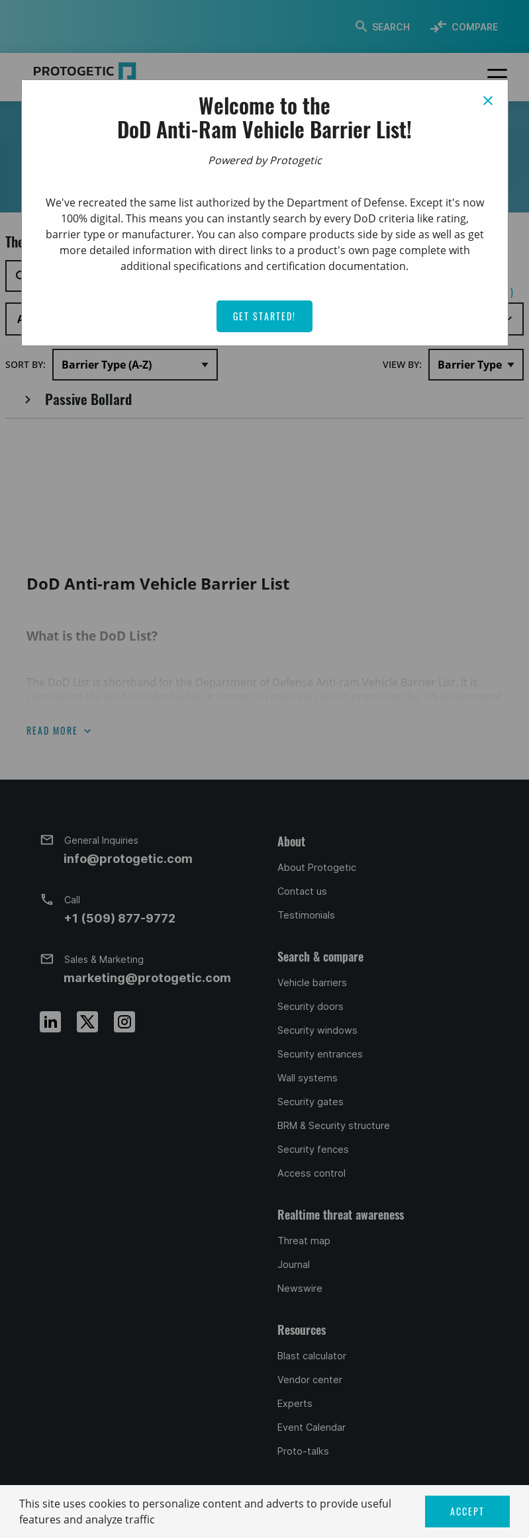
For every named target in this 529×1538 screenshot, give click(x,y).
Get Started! (264, 316)
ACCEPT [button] (467, 1511)
